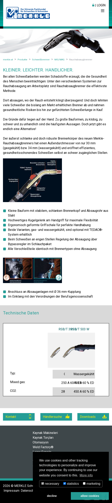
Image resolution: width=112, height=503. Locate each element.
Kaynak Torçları (43, 437)
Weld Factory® (43, 447)
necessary (50, 483)
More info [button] (86, 475)
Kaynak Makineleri (45, 433)
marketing (91, 483)
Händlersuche (56, 416)
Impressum (11, 490)
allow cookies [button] (90, 495)
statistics (71, 483)
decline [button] (52, 495)
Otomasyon (40, 442)
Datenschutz (29, 490)
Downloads (93, 416)
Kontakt (19, 416)
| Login (98, 5)
